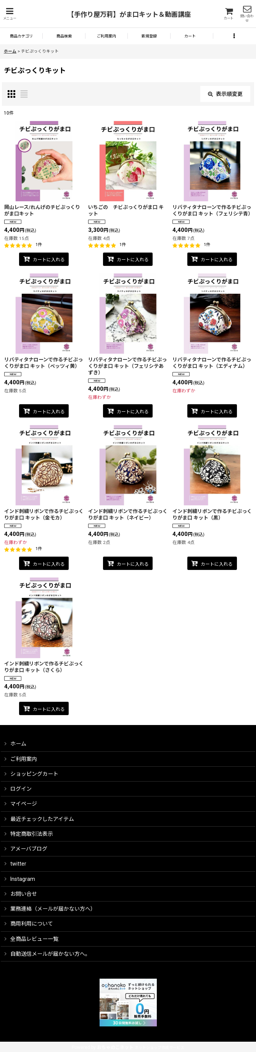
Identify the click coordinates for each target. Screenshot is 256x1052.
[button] (9, 14)
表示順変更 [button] (225, 94)
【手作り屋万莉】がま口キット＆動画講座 (129, 14)
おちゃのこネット (115, 1047)
